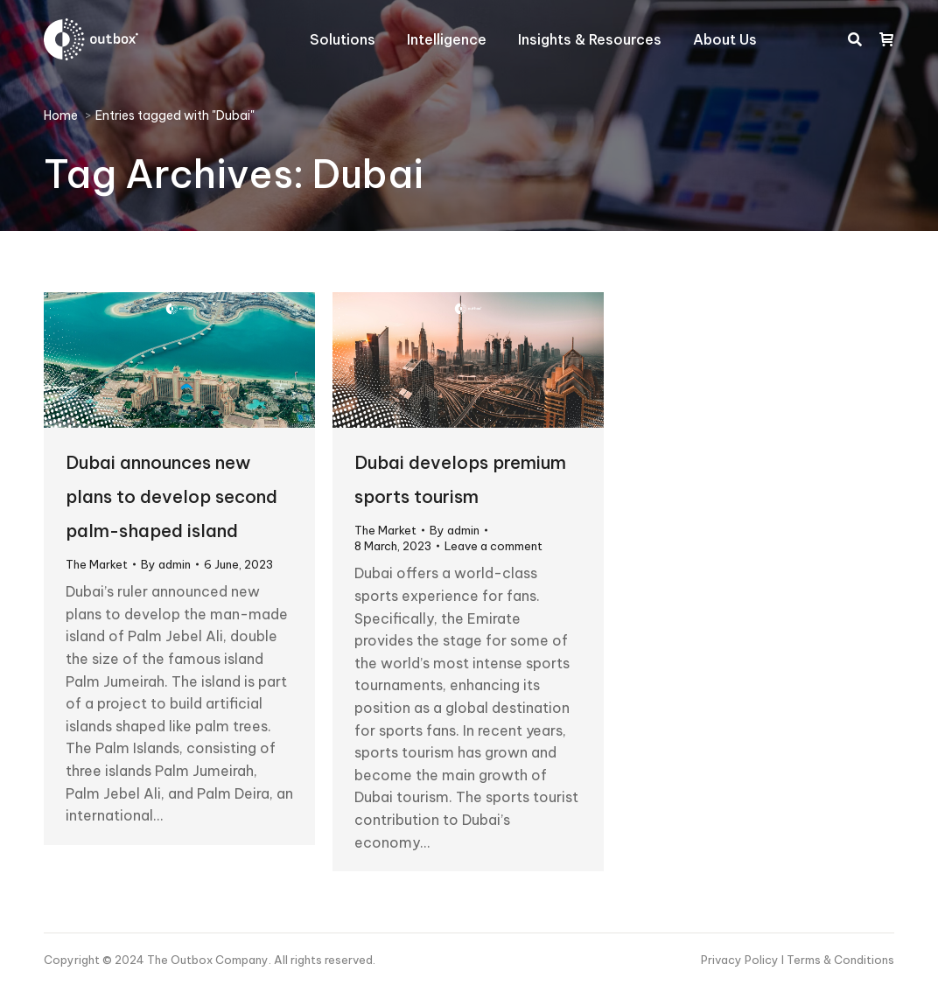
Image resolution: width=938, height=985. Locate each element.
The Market (97, 564)
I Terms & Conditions (837, 960)
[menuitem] (342, 39)
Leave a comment (493, 546)
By (166, 564)
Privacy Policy (741, 960)
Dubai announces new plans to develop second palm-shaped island (171, 496)
